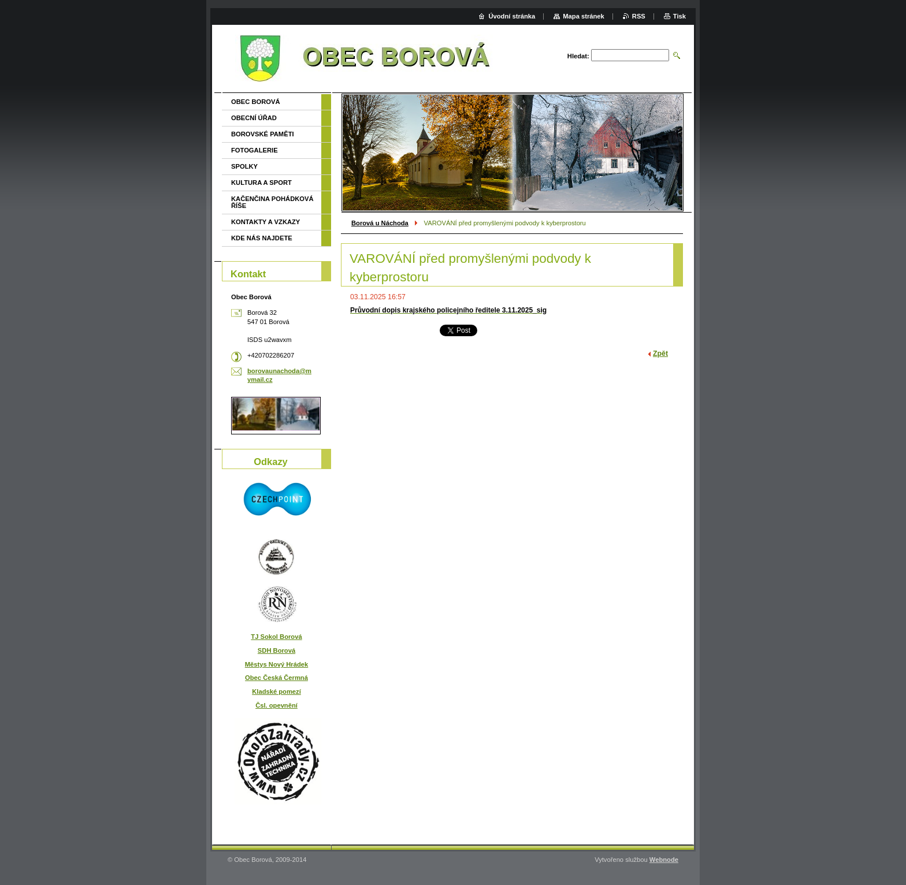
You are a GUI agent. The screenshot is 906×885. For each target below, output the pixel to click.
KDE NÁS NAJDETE (261, 238)
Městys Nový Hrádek (276, 664)
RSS (638, 16)
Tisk (679, 16)
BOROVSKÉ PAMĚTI (262, 134)
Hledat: (578, 56)
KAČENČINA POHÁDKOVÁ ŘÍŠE (272, 202)
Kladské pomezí (276, 691)
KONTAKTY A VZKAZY (265, 221)
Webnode (663, 859)
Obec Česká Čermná (276, 677)
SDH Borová (276, 650)
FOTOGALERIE (254, 150)
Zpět (660, 353)
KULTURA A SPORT (261, 182)
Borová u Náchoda (380, 223)
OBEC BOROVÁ (255, 101)
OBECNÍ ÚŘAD (254, 117)
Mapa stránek (583, 16)
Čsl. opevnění (276, 705)
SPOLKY (244, 166)
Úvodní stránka (511, 16)
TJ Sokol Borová (276, 636)
